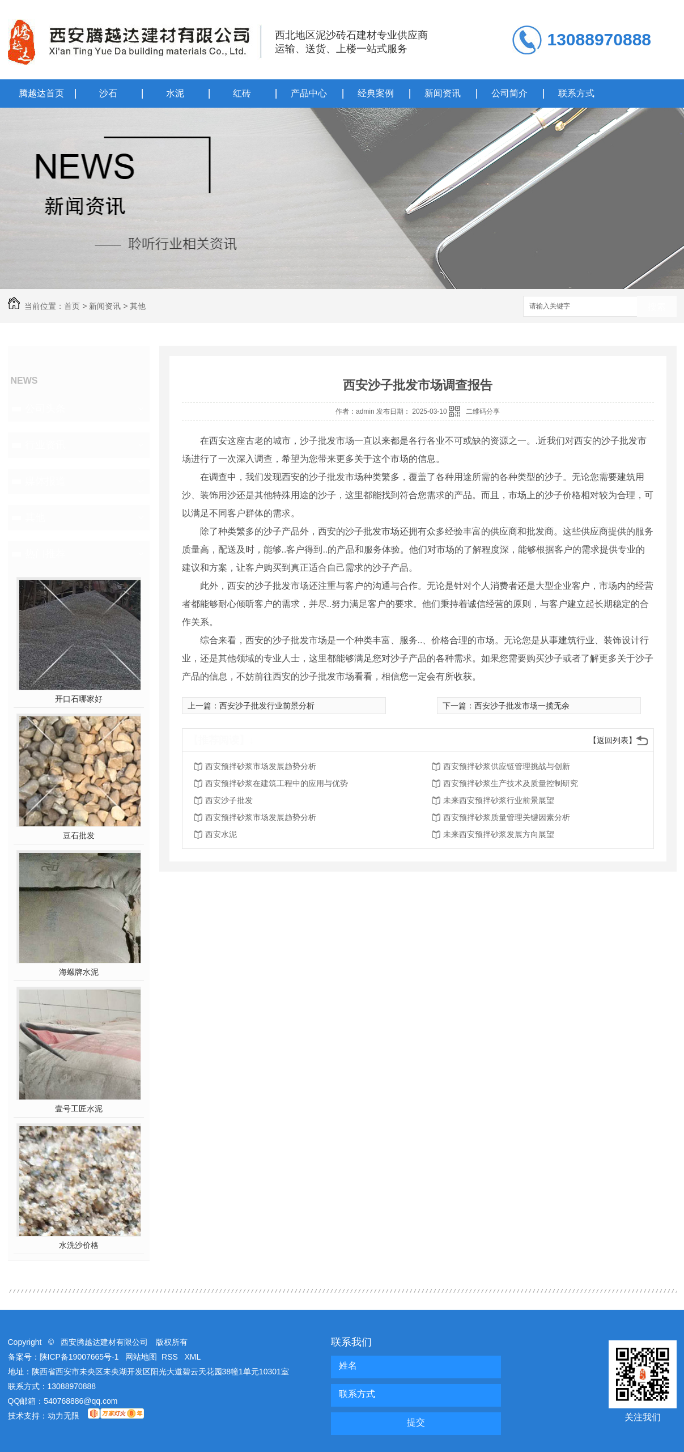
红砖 (242, 93)
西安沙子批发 (229, 800)
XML (193, 1356)
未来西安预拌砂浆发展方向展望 (498, 834)
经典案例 (376, 93)
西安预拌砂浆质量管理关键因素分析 (506, 817)
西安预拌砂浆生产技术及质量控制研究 (510, 783)
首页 (72, 306)
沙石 (108, 93)
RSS (171, 1356)
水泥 (175, 93)
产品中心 (309, 93)
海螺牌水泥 (79, 972)
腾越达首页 (41, 93)
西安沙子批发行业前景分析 (267, 705)
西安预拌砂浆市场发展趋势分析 (260, 766)
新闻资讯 (442, 93)
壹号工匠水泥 (79, 1108)
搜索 (657, 307)
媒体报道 (45, 481)
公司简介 (509, 93)
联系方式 (576, 93)
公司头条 (45, 408)
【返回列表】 (612, 740)
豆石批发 (79, 835)
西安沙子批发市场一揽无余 (522, 705)
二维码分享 (483, 411)
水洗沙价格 (79, 1245)
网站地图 (141, 1356)
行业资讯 (45, 445)
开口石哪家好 (79, 698)
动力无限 (63, 1415)
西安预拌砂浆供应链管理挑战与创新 (506, 766)
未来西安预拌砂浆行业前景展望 (498, 800)
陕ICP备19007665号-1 (79, 1356)
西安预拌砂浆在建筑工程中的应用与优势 (276, 783)
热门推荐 (45, 553)
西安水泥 (221, 834)
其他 (138, 306)
